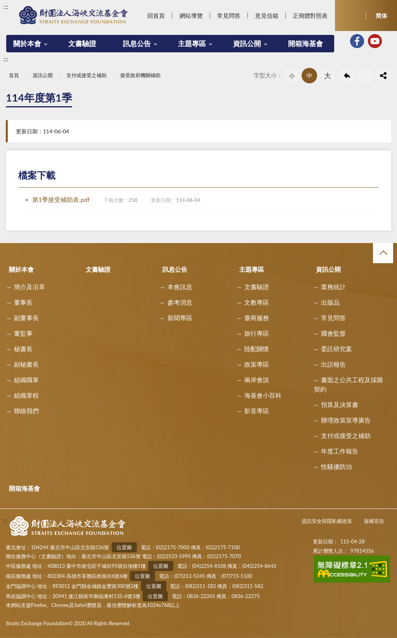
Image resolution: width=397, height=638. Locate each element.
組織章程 (26, 395)
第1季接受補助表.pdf (116, 199)
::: (5, 6)
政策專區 (256, 364)
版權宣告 (374, 521)
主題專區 (192, 43)
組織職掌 (26, 379)
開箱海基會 (305, 43)
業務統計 (333, 286)
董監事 (23, 333)
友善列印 (365, 75)
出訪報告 (333, 364)
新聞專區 (179, 317)
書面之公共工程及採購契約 (348, 384)
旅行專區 (256, 333)
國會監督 (333, 333)
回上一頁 (347, 75)
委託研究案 (336, 348)
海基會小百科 (262, 395)
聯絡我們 (26, 410)
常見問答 (228, 15)
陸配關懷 (256, 348)
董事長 (23, 302)
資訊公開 (247, 43)
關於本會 (27, 43)
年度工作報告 (339, 451)
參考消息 (179, 302)
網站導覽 (191, 15)
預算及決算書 (339, 404)
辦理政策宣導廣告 (346, 420)
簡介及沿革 (29, 286)
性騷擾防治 (336, 466)
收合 (383, 253)
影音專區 (256, 410)
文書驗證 (82, 43)
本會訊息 (179, 286)
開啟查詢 (350, 15)
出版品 (330, 302)
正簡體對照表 (310, 15)
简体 (381, 15)
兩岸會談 (256, 379)
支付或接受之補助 (86, 75)
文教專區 (256, 302)
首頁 (14, 75)
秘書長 (23, 348)
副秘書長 (26, 364)
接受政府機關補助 (140, 75)
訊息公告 (137, 43)
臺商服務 (256, 317)
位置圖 (124, 547)
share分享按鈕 (383, 75)
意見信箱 (266, 15)
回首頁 (156, 15)
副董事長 (26, 317)
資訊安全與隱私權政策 (327, 521)
